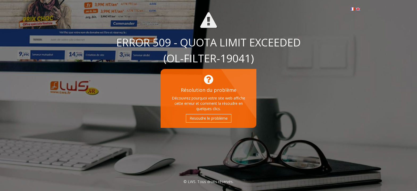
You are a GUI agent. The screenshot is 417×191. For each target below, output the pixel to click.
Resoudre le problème (209, 118)
